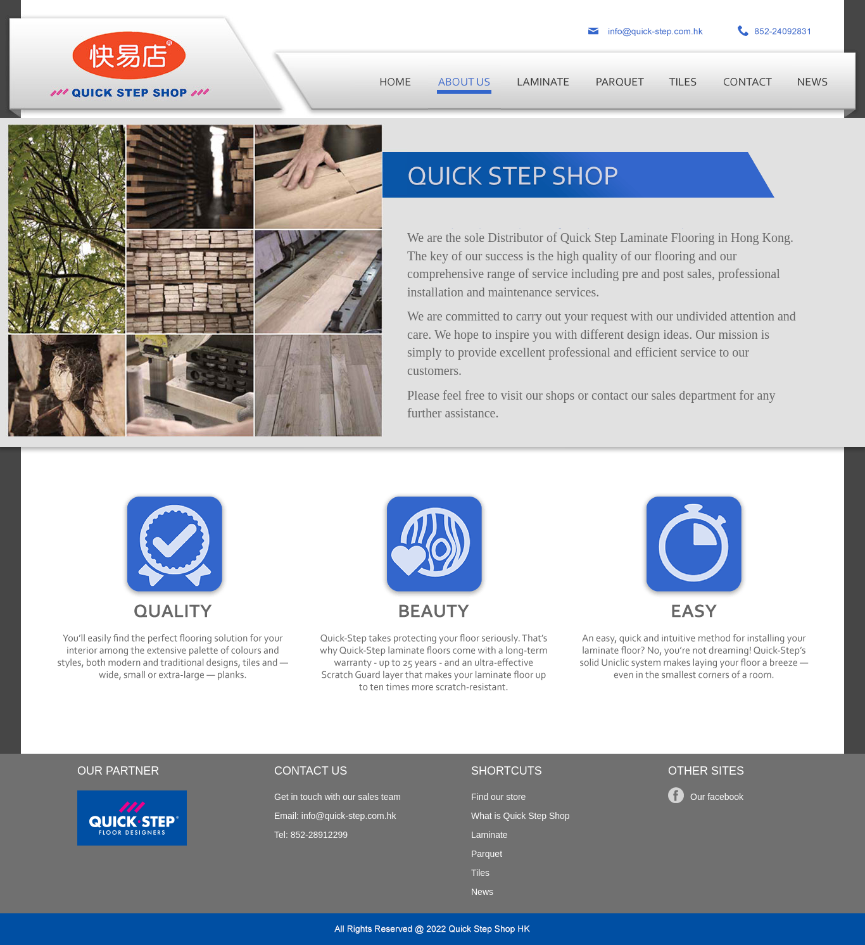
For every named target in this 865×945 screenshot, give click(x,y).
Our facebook (716, 797)
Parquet (486, 854)
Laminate (489, 835)
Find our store (498, 797)
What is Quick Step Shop (520, 816)
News (482, 892)
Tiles (480, 873)
